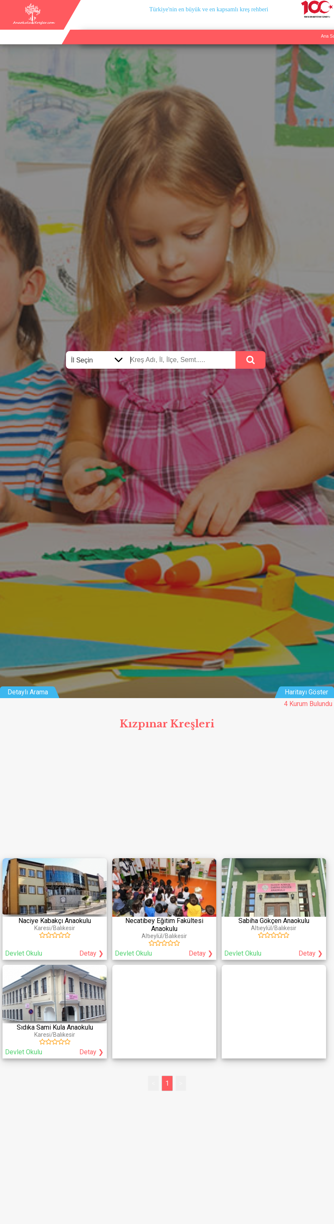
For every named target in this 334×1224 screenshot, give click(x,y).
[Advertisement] (167, 796)
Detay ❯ (91, 953)
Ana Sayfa (251, 26)
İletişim (306, 26)
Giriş (326, 26)
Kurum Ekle (280, 26)
